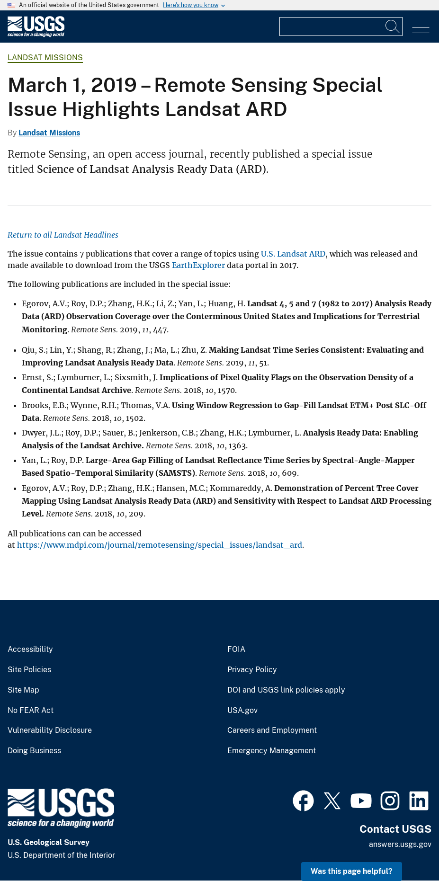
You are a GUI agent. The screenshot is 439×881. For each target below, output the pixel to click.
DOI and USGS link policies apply (286, 690)
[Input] (341, 26)
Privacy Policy (252, 670)
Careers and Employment (272, 730)
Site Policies (29, 670)
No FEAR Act (31, 710)
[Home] (36, 34)
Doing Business (34, 751)
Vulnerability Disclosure (50, 730)
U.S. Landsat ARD (293, 253)
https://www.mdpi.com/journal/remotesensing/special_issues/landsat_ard (159, 545)
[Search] (393, 26)
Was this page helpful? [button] (352, 871)
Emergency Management (271, 751)
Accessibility (30, 649)
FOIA (236, 649)
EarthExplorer (198, 265)
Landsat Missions (45, 57)
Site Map (23, 690)
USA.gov (242, 710)
